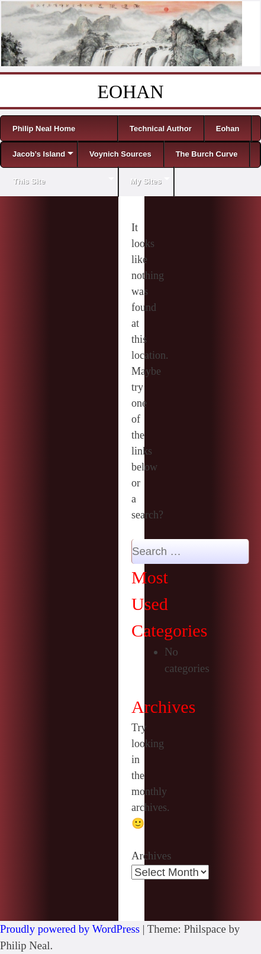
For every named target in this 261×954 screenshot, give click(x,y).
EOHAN (131, 91)
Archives (151, 855)
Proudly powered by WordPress (70, 929)
